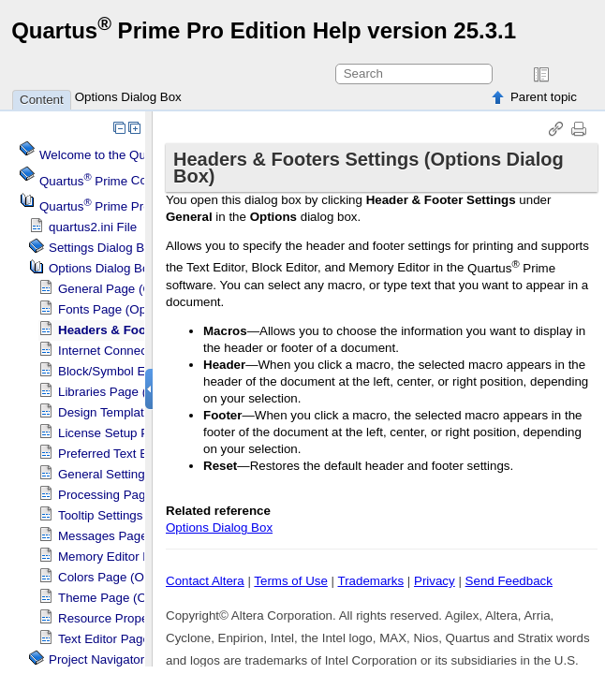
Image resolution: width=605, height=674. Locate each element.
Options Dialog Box (128, 97)
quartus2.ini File (93, 227)
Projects (107, 206)
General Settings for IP (121, 474)
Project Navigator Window (120, 659)
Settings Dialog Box (103, 248)
